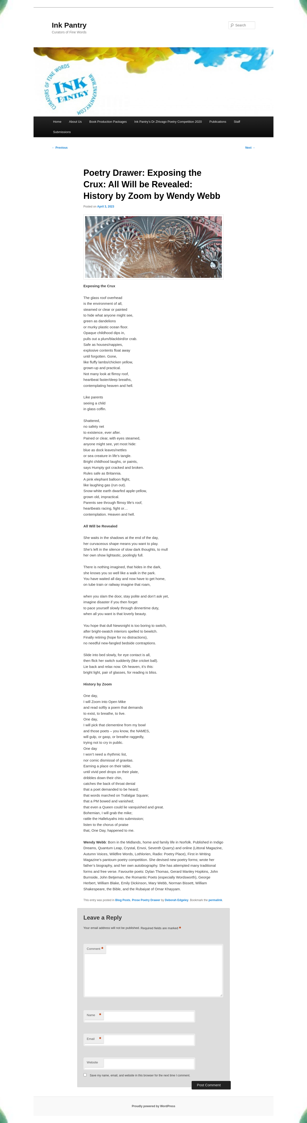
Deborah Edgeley (176, 900)
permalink (215, 900)
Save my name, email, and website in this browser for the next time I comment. (140, 1075)
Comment (95, 949)
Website (92, 1062)
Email (94, 1039)
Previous (60, 147)
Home (57, 121)
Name (94, 1015)
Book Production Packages (108, 121)
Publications (217, 121)
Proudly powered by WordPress (153, 1106)
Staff (237, 121)
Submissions (62, 132)
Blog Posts (122, 900)
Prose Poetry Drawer (146, 900)
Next (250, 147)
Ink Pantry (69, 25)
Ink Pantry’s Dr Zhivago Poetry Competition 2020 (168, 121)
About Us (75, 121)
